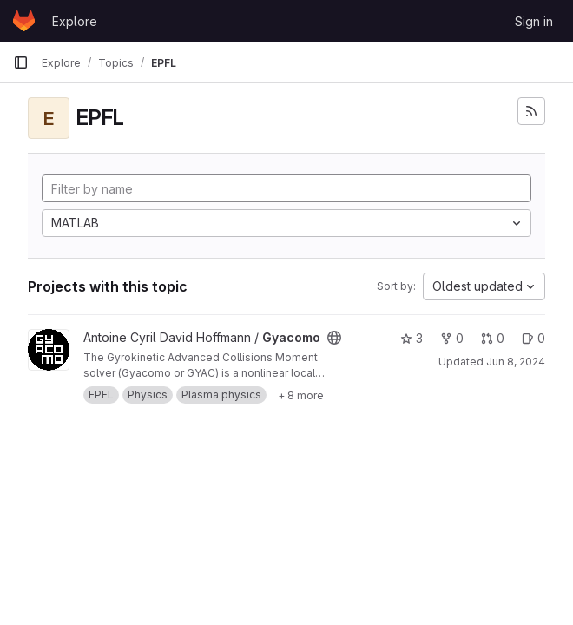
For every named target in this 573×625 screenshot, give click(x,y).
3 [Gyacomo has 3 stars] (411, 338)
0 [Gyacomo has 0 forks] (452, 338)
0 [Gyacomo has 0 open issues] (533, 338)
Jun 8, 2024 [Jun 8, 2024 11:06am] (515, 361)
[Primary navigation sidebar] (21, 62)
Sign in (534, 21)
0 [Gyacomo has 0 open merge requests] (492, 338)
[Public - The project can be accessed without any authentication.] (334, 338)
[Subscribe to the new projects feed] (531, 111)
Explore (74, 21)
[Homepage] (24, 21)
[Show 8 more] (301, 395)
